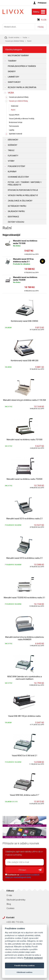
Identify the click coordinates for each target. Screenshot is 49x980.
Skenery (12, 71)
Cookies (10, 908)
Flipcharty (13, 156)
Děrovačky (13, 140)
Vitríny (11, 161)
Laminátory (13, 77)
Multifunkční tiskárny (18, 56)
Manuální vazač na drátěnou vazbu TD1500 (25, 242)
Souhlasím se (22, 876)
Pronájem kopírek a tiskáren (22, 66)
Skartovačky (14, 82)
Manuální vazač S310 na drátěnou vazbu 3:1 (23, 260)
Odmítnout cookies (24, 972)
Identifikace (13, 217)
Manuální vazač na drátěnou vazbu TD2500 (25, 278)
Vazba (25, 37)
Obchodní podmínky (16, 899)
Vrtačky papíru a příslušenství (23, 195)
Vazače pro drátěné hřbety (14, 41)
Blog (9, 904)
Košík (43, 19)
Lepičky (11, 130)
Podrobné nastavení (33, 958)
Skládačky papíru (16, 211)
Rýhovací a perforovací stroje (23, 190)
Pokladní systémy (16, 166)
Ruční (13, 110)
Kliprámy (12, 172)
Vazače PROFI (14, 115)
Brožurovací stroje (15, 122)
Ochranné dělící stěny (18, 177)
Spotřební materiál (15, 134)
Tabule (11, 150)
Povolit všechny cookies (24, 965)
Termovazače (14, 126)
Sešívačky (12, 145)
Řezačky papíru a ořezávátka (22, 87)
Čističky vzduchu (16, 222)
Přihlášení (42, 3)
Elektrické (14, 106)
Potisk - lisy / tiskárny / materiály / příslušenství (25, 183)
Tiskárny (12, 61)
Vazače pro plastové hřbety (18, 97)
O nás (9, 895)
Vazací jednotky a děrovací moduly (21, 119)
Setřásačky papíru (17, 206)
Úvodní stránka (12, 37)
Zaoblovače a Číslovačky (20, 201)
